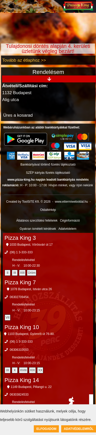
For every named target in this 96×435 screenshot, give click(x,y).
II (7, 273)
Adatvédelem (67, 229)
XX (40, 370)
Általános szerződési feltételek (36, 220)
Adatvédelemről (78, 429)
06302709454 (19, 297)
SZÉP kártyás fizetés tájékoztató (48, 173)
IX (7, 370)
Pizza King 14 (22, 380)
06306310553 (19, 350)
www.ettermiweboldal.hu (71, 201)
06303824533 (19, 394)
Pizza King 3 (20, 238)
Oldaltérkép (48, 210)
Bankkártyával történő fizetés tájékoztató (48, 164)
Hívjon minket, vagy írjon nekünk (71, 185)
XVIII (23, 370)
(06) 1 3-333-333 (21, 252)
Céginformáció (70, 220)
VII (7, 317)
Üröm (31, 273)
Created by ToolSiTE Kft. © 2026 (28, 201)
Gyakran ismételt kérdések (38, 229)
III (15, 273)
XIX (32, 370)
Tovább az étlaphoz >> (24, 60)
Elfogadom (46, 429)
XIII (22, 273)
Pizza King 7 (20, 282)
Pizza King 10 (22, 327)
